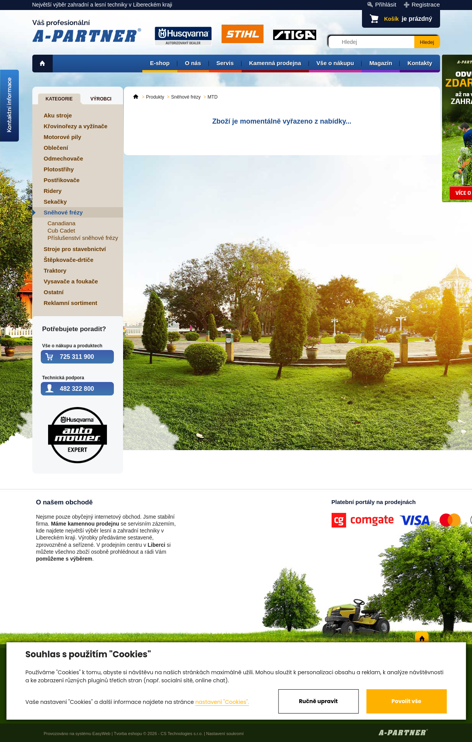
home (42, 63)
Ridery (53, 191)
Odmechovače (63, 158)
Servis (225, 63)
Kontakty (419, 63)
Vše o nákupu (335, 63)
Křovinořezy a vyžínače (76, 126)
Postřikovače (62, 180)
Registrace (426, 4)
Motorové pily (63, 137)
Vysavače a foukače (71, 281)
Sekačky (55, 201)
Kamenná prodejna (275, 63)
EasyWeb (101, 733)
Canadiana (62, 223)
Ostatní (54, 292)
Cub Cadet (61, 230)
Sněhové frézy (63, 212)
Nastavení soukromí (225, 733)
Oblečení (56, 147)
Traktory (55, 270)
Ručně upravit (318, 701)
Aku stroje (58, 115)
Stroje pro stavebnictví (75, 249)
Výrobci (101, 99)
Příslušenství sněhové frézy (83, 237)
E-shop (160, 63)
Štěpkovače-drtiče (68, 259)
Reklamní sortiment (70, 303)
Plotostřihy (59, 169)
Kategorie (59, 99)
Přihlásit (385, 4)
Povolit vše (406, 701)
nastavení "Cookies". (222, 702)
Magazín (380, 63)
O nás (193, 63)
